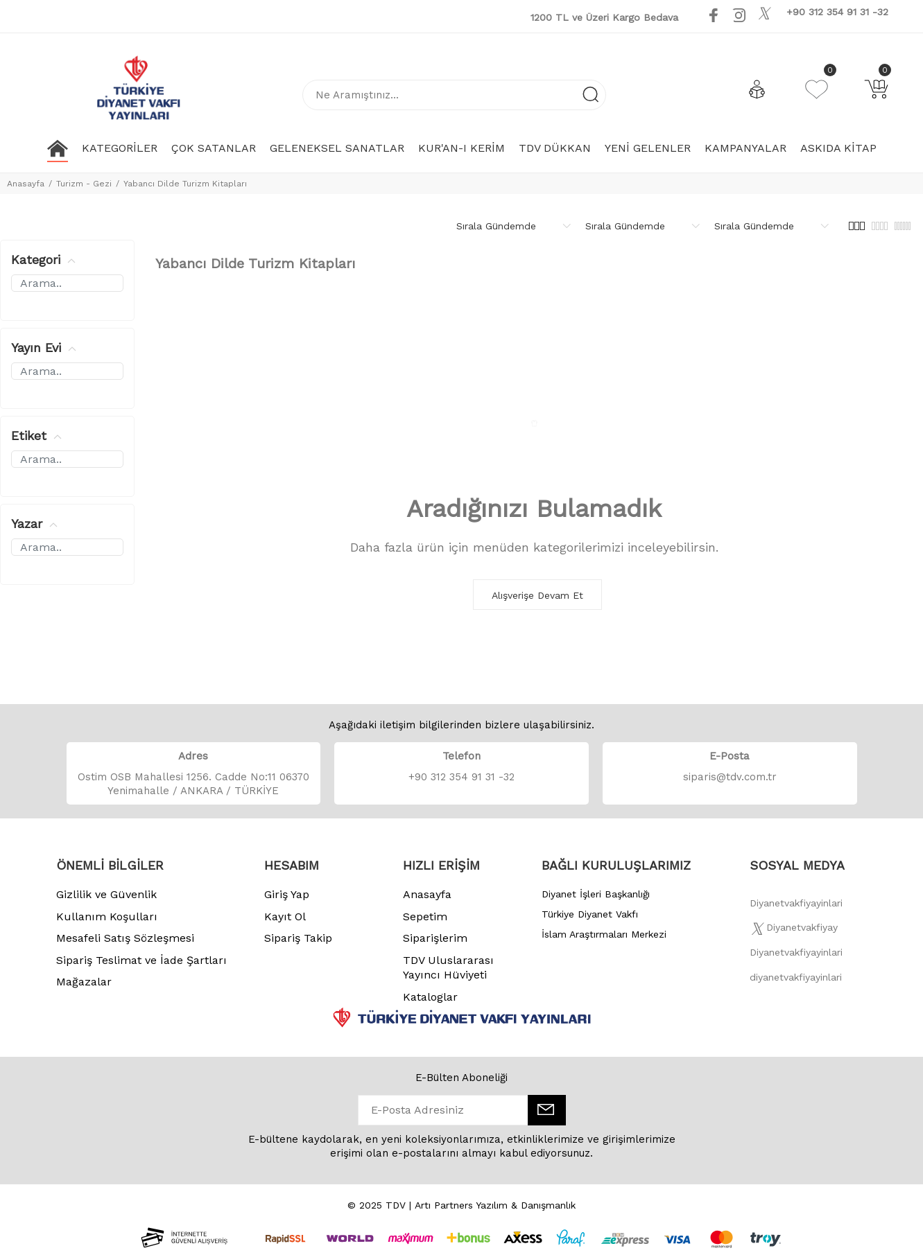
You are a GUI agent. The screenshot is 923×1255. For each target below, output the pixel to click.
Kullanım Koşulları (106, 916)
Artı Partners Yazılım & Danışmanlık (495, 1205)
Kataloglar (430, 996)
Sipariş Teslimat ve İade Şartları (141, 960)
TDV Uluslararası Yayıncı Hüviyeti (448, 968)
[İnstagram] (796, 956)
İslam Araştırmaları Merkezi (604, 934)
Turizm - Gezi (84, 183)
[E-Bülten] (547, 1110)
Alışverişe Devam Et (537, 595)
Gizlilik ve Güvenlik (106, 894)
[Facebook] (796, 907)
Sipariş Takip (298, 938)
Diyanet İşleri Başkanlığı (596, 893)
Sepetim (425, 916)
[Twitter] (794, 931)
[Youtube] (780, 14)
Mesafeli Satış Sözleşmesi (125, 938)
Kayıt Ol (285, 916)
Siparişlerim (435, 938)
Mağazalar (84, 981)
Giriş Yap (286, 894)
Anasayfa (25, 183)
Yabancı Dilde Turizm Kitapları (185, 183)
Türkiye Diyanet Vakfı (590, 914)
